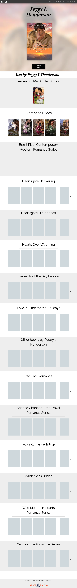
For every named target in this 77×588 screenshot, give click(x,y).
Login (72, 1)
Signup (65, 1)
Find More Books (55, 1)
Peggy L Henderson (38, 11)
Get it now (38, 66)
